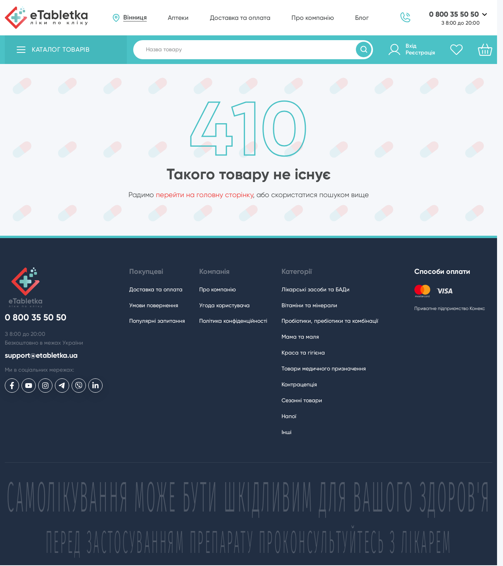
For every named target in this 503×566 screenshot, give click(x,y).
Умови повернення (153, 305)
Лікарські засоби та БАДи (316, 289)
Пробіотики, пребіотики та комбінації (330, 321)
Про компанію (312, 17)
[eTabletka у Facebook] (12, 385)
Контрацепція (299, 384)
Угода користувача (224, 305)
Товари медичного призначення (324, 368)
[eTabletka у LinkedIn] (95, 385)
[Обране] (456, 50)
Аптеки (178, 17)
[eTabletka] (46, 17)
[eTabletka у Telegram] (62, 385)
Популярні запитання (157, 321)
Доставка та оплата (240, 17)
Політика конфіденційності (233, 321)
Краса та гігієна (303, 352)
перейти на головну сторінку (204, 194)
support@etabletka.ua (41, 355)
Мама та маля (300, 336)
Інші (286, 432)
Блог (362, 17)
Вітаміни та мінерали (309, 305)
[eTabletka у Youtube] (28, 385)
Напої (289, 416)
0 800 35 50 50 (454, 14)
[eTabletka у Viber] (79, 385)
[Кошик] (485, 50)
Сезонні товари (302, 400)
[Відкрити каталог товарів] (66, 49)
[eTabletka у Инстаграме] (45, 385)
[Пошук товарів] (363, 49)
